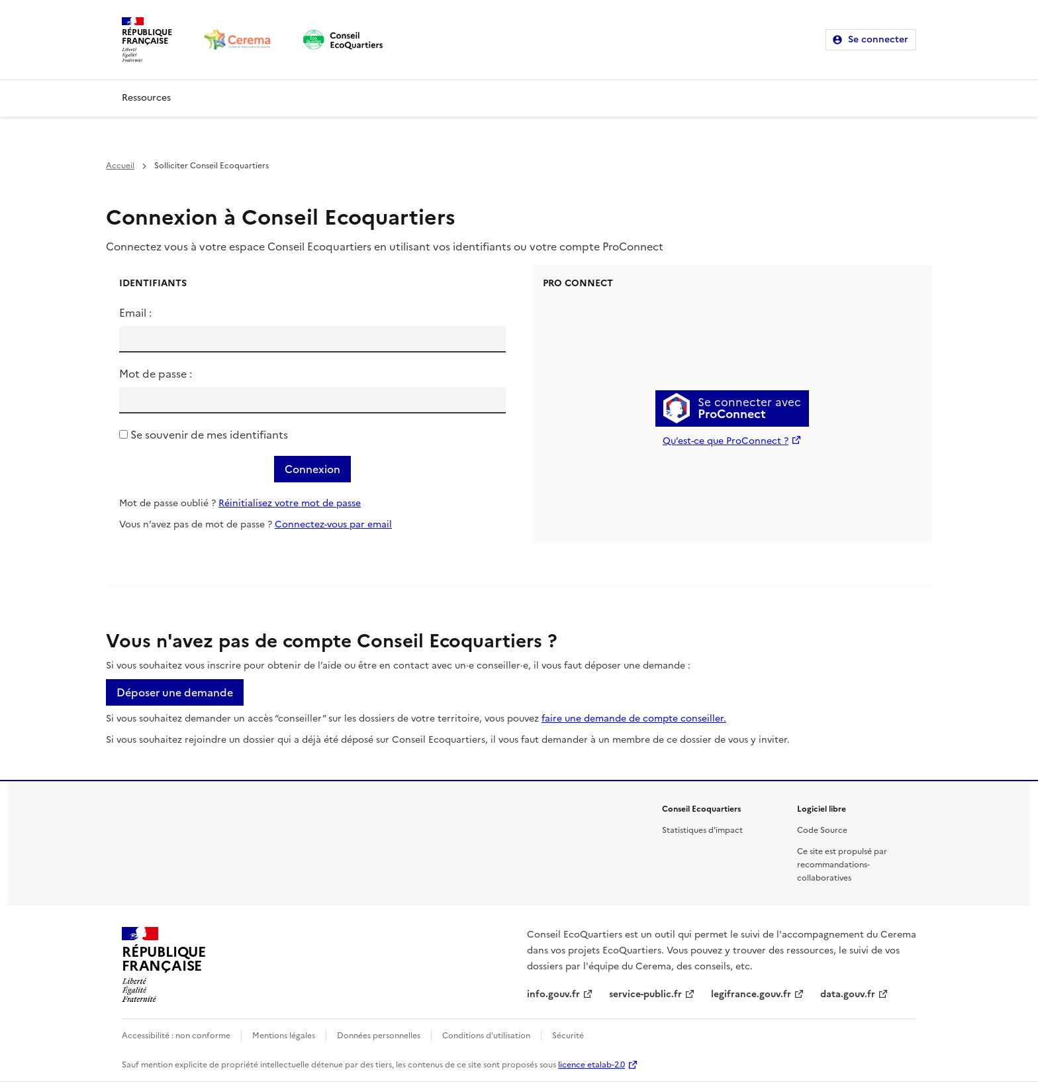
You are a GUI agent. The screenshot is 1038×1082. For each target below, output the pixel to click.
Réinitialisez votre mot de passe (289, 503)
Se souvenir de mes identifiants (209, 435)
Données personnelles (378, 1036)
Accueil (120, 166)
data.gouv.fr (847, 994)
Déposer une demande (175, 692)
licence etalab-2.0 (591, 1065)
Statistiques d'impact (702, 830)
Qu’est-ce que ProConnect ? (725, 441)
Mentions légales (283, 1036)
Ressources (146, 98)
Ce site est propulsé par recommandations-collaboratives (842, 864)
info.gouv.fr (553, 994)
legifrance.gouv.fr (751, 994)
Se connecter (878, 39)
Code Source (822, 830)
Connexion (312, 469)
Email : (135, 313)
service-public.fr (645, 994)
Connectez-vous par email (333, 524)
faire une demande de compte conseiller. (634, 719)
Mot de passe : (155, 374)
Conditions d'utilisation (486, 1036)
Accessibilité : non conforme (176, 1036)
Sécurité (568, 1036)
